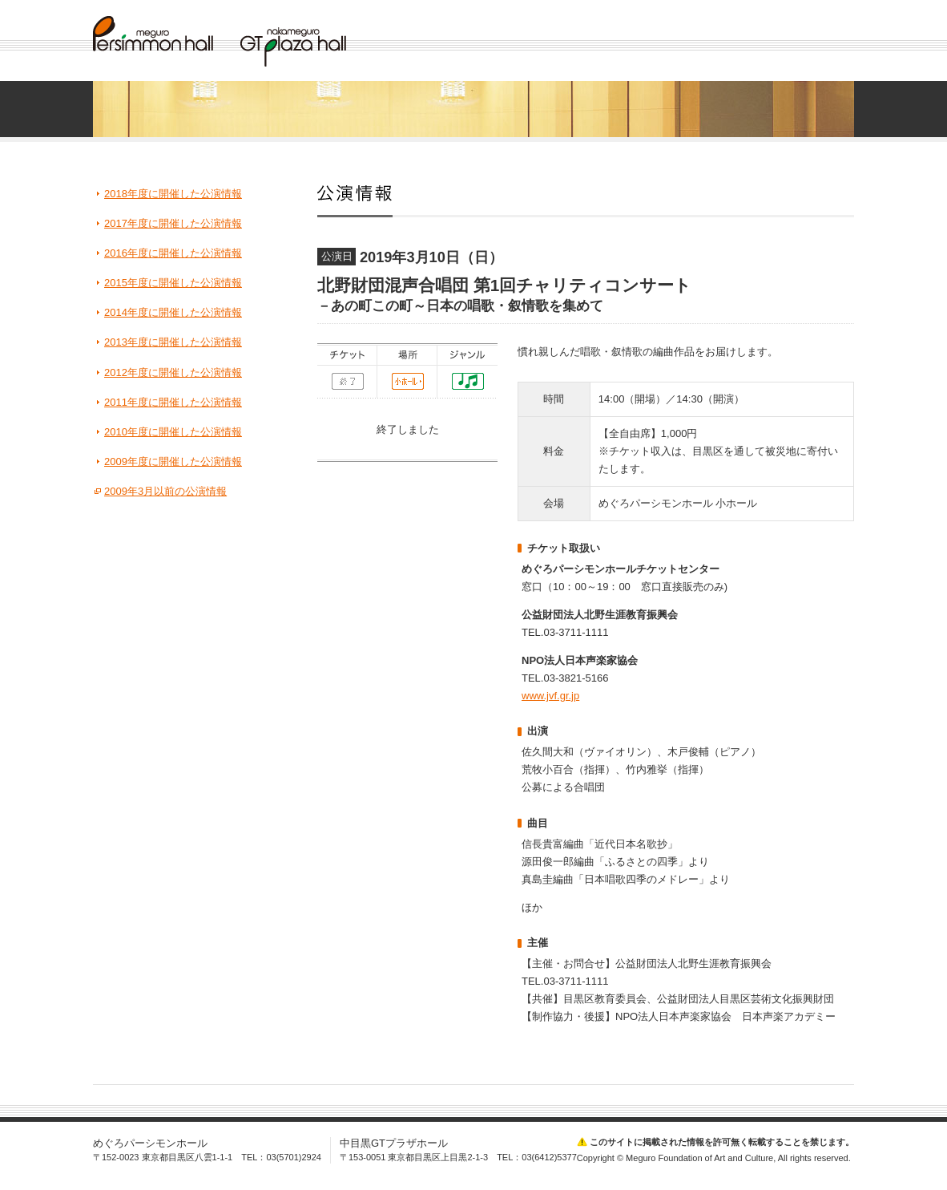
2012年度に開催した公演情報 (173, 372)
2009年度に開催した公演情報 (173, 461)
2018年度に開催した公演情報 (173, 194)
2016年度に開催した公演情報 (173, 253)
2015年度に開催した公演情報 (173, 283)
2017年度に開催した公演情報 (173, 223)
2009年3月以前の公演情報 (165, 491)
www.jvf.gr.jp (550, 696)
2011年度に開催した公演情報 (173, 402)
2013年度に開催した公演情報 (173, 342)
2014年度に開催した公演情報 (173, 312)
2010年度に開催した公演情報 (173, 432)
